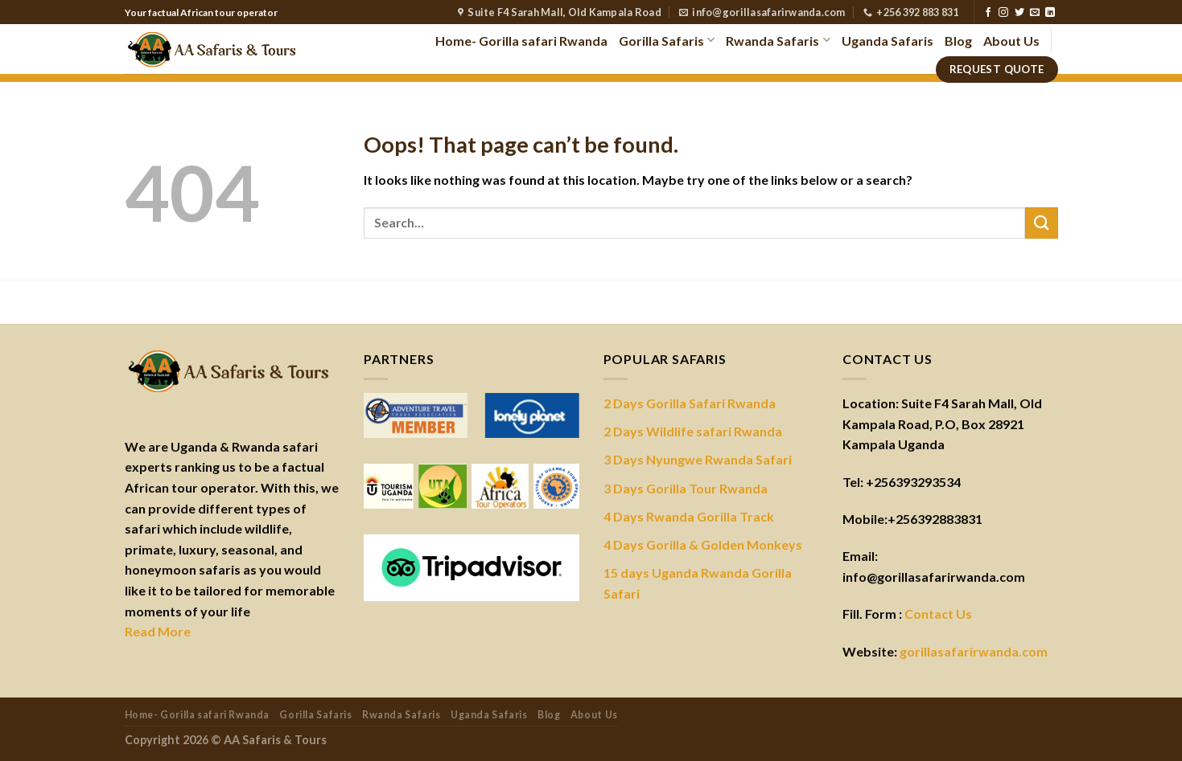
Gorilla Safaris (667, 39)
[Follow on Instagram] (1003, 12)
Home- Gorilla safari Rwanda (521, 40)
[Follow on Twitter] (1019, 12)
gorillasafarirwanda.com (974, 651)
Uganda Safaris (887, 40)
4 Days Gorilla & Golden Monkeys (702, 544)
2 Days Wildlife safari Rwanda (692, 431)
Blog (958, 40)
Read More (158, 631)
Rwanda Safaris (778, 39)
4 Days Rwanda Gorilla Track (688, 516)
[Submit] (1041, 223)
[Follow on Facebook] (988, 12)
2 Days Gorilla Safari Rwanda (689, 403)
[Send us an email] (1035, 12)
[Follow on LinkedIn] (1050, 12)
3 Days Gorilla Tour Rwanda (685, 488)
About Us (1011, 40)
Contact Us (938, 613)
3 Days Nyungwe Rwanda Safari (697, 459)
